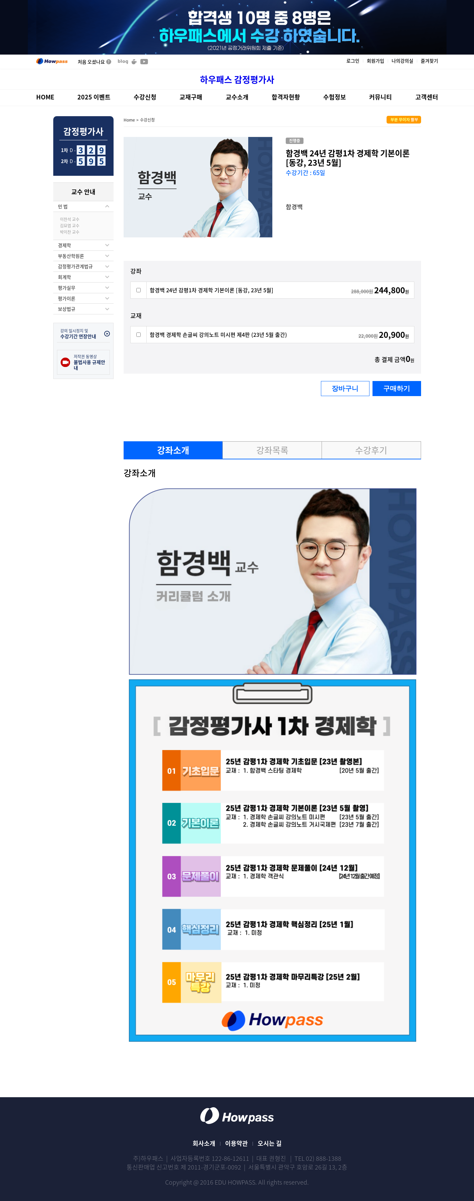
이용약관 (236, 1143)
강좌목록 (272, 450)
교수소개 (237, 96)
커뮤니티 (380, 96)
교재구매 (191, 96)
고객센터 (426, 96)
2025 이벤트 (94, 96)
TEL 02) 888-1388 (317, 1158)
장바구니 (345, 388)
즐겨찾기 (429, 61)
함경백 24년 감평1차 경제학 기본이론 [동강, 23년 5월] (211, 290)
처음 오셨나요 (94, 62)
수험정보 (334, 96)
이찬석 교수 (69, 219)
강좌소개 (173, 450)
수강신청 (145, 96)
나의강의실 (402, 61)
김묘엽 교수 (69, 225)
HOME (45, 96)
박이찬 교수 (69, 232)
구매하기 (396, 388)
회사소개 (204, 1143)
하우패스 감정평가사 (237, 79)
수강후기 (371, 450)
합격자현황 (286, 96)
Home (129, 120)
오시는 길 (270, 1143)
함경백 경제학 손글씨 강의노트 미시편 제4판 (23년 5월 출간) (218, 334)
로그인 (352, 61)
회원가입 (375, 61)
